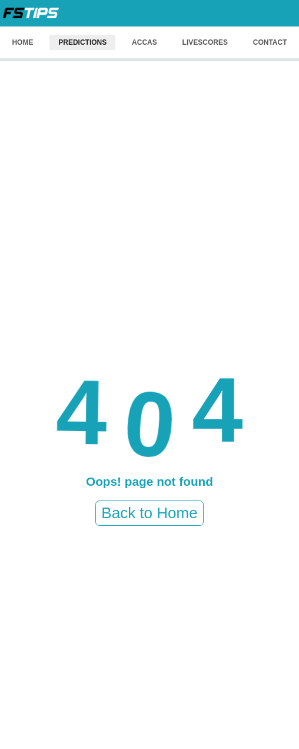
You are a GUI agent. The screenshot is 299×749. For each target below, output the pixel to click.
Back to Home (149, 513)
